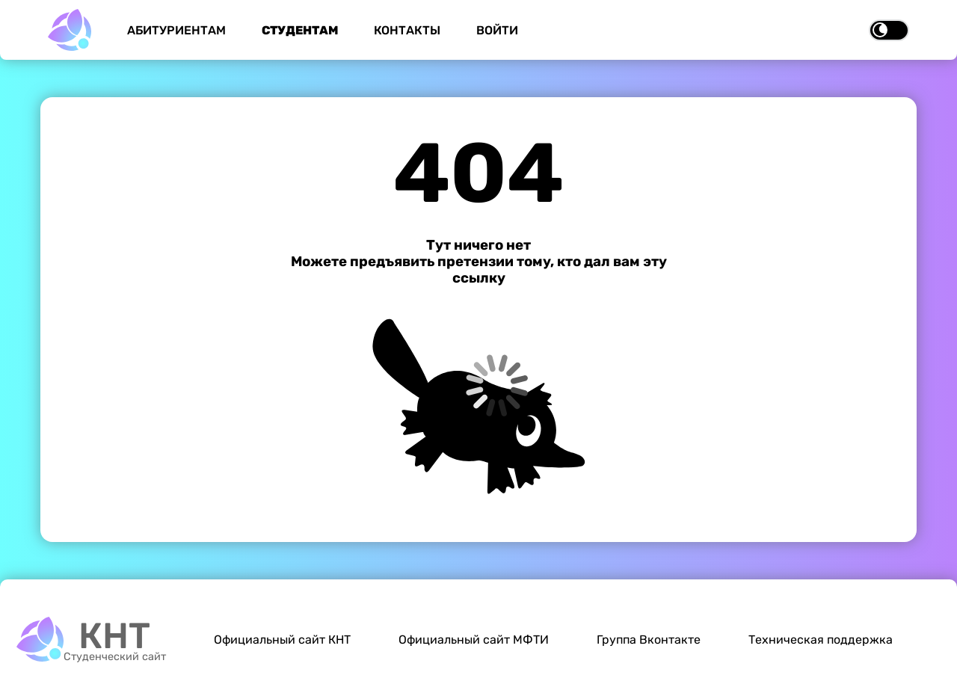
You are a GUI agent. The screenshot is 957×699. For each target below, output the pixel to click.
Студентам (300, 30)
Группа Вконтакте (649, 639)
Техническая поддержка (820, 639)
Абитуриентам (176, 30)
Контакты (407, 30)
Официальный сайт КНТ (282, 639)
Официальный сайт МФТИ (474, 639)
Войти (497, 30)
